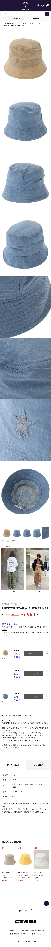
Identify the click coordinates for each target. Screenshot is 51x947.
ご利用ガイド (12, 930)
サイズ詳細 (38, 765)
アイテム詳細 (13, 765)
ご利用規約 (24, 930)
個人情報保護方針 (37, 930)
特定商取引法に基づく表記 (19, 934)
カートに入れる (33, 653)
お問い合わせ (36, 934)
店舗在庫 (17, 657)
